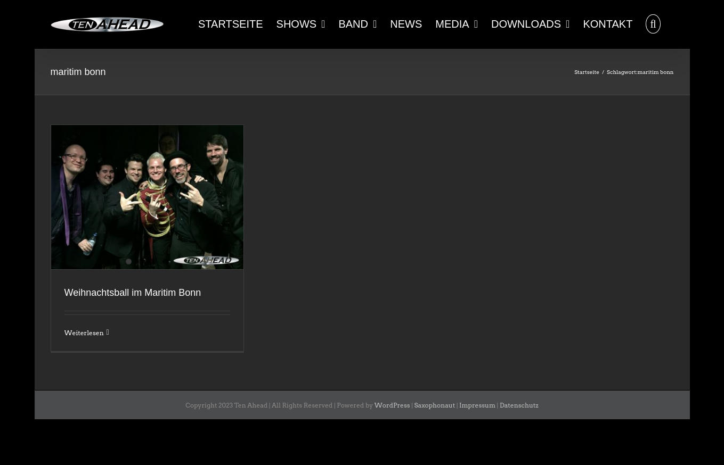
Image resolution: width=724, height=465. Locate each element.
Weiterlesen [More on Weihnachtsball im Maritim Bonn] (84, 333)
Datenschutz (519, 405)
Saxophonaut (434, 405)
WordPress (392, 405)
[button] (653, 23)
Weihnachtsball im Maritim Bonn (132, 292)
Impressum (477, 405)
